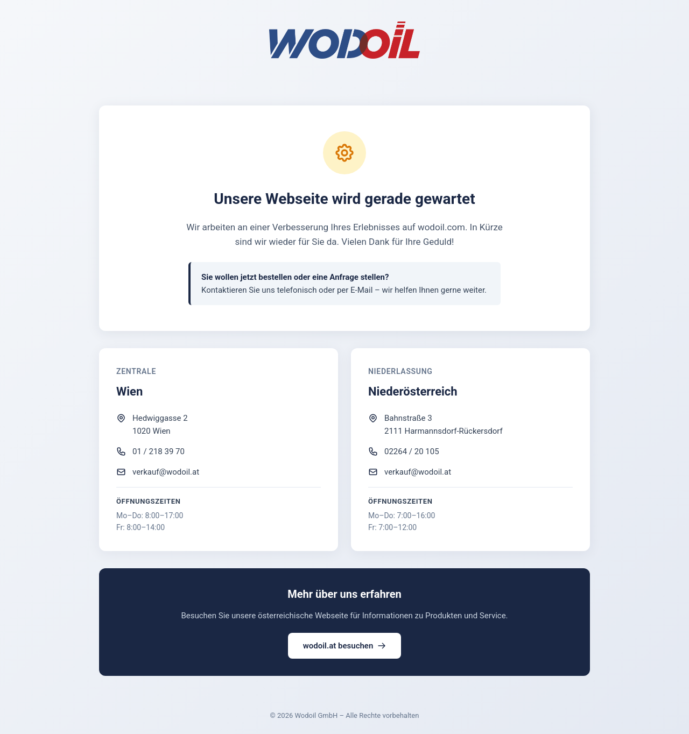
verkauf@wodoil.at (165, 472)
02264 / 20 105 (411, 451)
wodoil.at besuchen (344, 646)
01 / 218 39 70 (158, 451)
